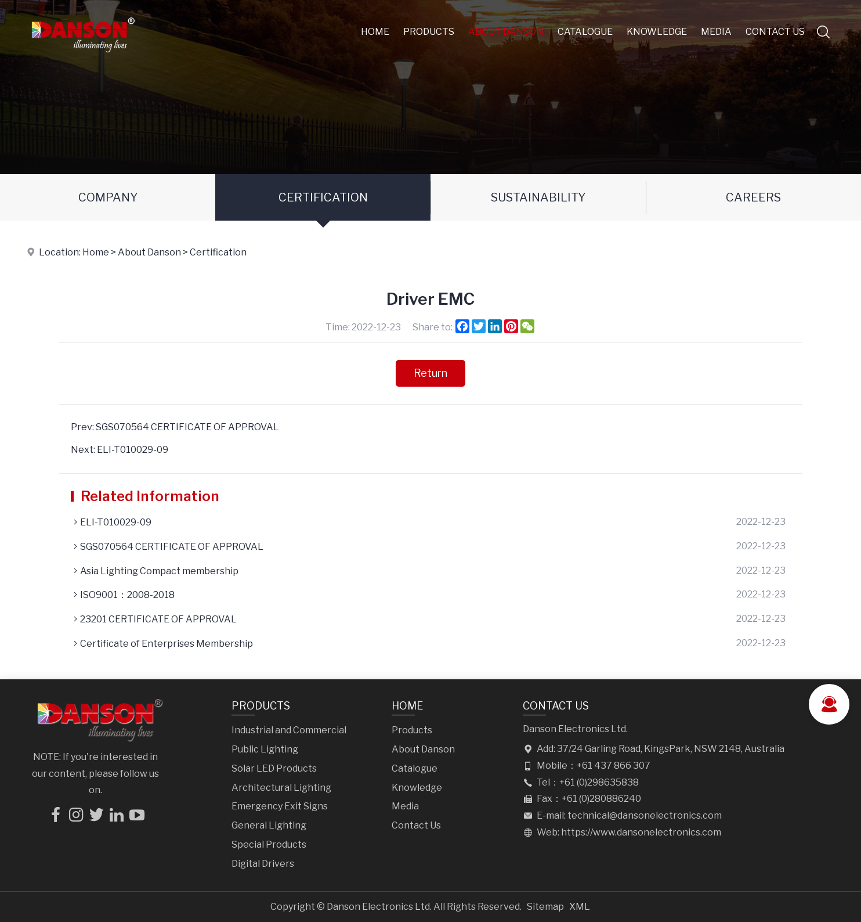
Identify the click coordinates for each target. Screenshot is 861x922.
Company (108, 197)
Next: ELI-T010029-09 (119, 449)
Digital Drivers (262, 863)
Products (428, 31)
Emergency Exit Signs (279, 806)
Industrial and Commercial (288, 730)
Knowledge (657, 31)
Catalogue (585, 31)
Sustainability (538, 197)
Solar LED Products (274, 768)
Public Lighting (264, 749)
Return (430, 373)
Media (716, 31)
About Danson (506, 31)
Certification (323, 197)
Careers (753, 197)
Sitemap (545, 906)
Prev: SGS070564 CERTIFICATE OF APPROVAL (175, 427)
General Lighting (268, 825)
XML (579, 906)
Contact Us (775, 31)
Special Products (268, 844)
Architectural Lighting (281, 787)
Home (375, 31)
